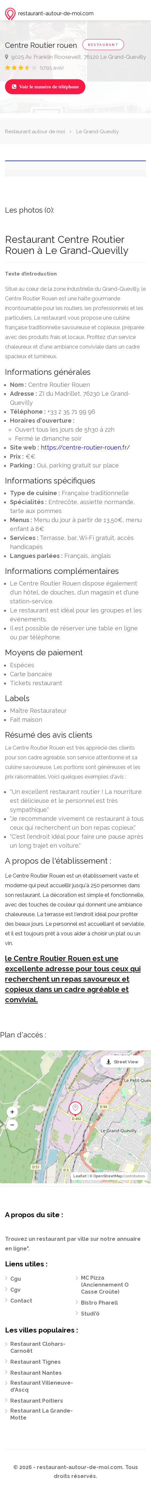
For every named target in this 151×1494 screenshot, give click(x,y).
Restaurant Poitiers (36, 1401)
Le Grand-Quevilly (97, 132)
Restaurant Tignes (35, 1362)
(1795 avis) (52, 68)
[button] (12, 1112)
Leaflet (80, 1176)
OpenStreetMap (108, 1176)
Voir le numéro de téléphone (45, 86)
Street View (126, 1061)
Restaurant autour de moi (35, 132)
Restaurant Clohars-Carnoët (37, 1347)
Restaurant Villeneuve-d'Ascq (41, 1386)
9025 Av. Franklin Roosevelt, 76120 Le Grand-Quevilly (75, 56)
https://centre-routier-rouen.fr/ (85, 447)
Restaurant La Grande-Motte (41, 1414)
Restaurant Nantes (36, 1373)
